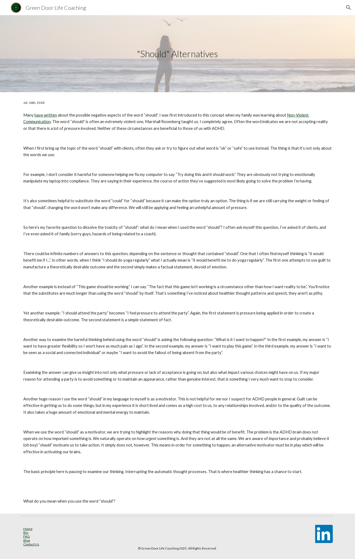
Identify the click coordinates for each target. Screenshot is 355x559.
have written (45, 115)
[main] (177, 54)
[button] (348, 7)
